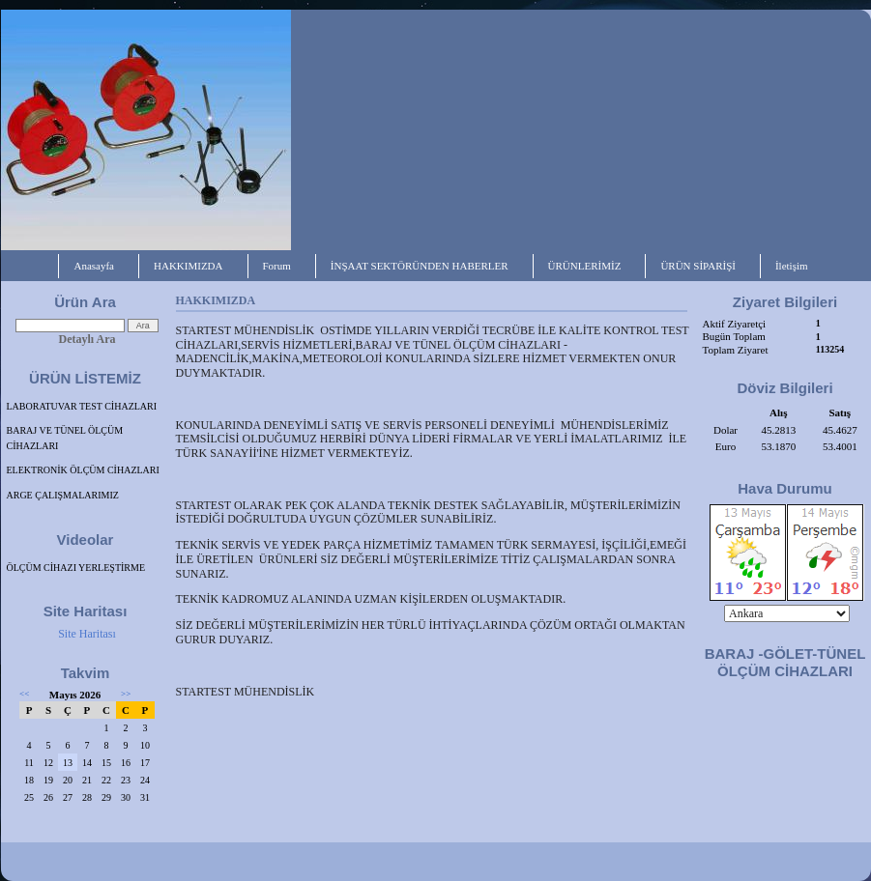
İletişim (791, 265)
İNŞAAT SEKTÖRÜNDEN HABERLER (419, 265)
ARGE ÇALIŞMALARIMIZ (63, 495)
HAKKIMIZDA (188, 265)
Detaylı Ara (87, 339)
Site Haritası (87, 633)
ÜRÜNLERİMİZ (585, 265)
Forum (277, 265)
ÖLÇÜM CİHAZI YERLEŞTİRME (76, 567)
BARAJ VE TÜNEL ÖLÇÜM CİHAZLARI (65, 438)
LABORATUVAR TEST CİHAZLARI (82, 406)
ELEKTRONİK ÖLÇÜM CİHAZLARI (83, 470)
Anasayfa (93, 265)
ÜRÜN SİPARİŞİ (698, 265)
